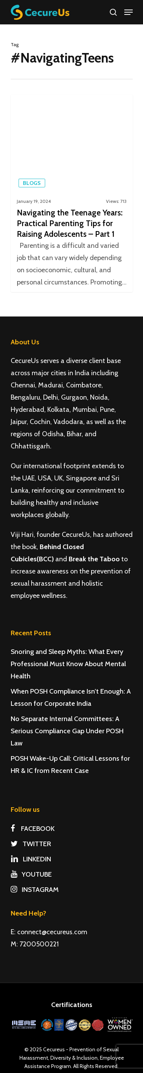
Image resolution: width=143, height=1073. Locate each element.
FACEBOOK (33, 828)
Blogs (32, 183)
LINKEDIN (31, 859)
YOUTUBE (31, 874)
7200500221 (39, 944)
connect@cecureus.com (52, 932)
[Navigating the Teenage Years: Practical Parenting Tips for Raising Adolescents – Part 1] (72, 193)
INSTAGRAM (35, 889)
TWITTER (31, 844)
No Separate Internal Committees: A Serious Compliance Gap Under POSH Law (67, 731)
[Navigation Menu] (128, 12)
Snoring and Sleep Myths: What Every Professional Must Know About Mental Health (68, 663)
